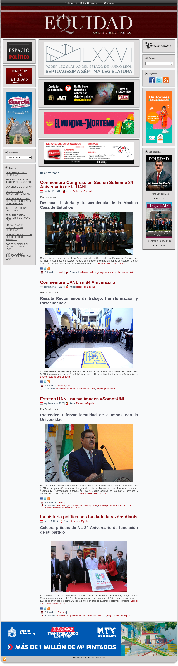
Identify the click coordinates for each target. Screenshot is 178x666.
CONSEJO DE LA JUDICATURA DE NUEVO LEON (18, 256)
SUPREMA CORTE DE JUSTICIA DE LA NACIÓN (18, 180)
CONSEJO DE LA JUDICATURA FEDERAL (18, 192)
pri (105, 615)
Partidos (62, 612)
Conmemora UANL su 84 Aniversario (77, 282)
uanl (129, 505)
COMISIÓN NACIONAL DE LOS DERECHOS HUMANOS (19, 237)
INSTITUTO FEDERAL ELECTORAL (17, 209)
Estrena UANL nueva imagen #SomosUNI (82, 398)
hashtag (87, 505)
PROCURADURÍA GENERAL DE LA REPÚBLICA (14, 227)
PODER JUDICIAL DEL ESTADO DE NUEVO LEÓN (17, 246)
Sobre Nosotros (88, 3)
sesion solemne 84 (124, 272)
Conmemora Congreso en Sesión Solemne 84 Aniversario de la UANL (86, 184)
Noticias (61, 385)
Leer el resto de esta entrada (112, 263)
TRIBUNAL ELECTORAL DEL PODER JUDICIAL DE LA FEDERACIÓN (19, 201)
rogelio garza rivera (104, 272)
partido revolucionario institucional (86, 615)
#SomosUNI (61, 505)
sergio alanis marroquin (118, 615)
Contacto (109, 3)
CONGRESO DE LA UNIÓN (19, 187)
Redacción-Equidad (82, 191)
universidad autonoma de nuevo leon (62, 508)
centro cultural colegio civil (82, 389)
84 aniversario (87, 272)
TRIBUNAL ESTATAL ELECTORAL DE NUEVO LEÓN (18, 218)
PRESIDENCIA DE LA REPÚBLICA (16, 173)
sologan (122, 505)
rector (94, 505)
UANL (60, 272)
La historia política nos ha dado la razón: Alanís (88, 516)
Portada (68, 3)
